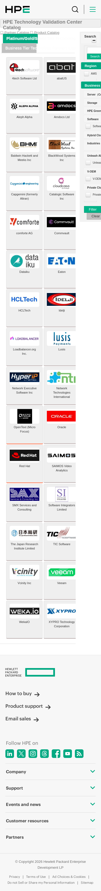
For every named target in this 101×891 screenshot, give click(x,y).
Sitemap (87, 883)
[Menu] (93, 9)
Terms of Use (36, 877)
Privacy (14, 877)
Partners (50, 837)
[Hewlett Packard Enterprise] (50, 672)
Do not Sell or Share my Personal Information (41, 883)
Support (50, 788)
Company (50, 771)
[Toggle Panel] (94, 40)
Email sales (22, 719)
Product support (28, 706)
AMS (94, 73)
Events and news (50, 804)
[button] (90, 38)
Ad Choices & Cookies (69, 877)
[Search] (75, 9)
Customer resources (50, 820)
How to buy (22, 693)
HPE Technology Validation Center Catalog (42, 24)
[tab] (20, 38)
